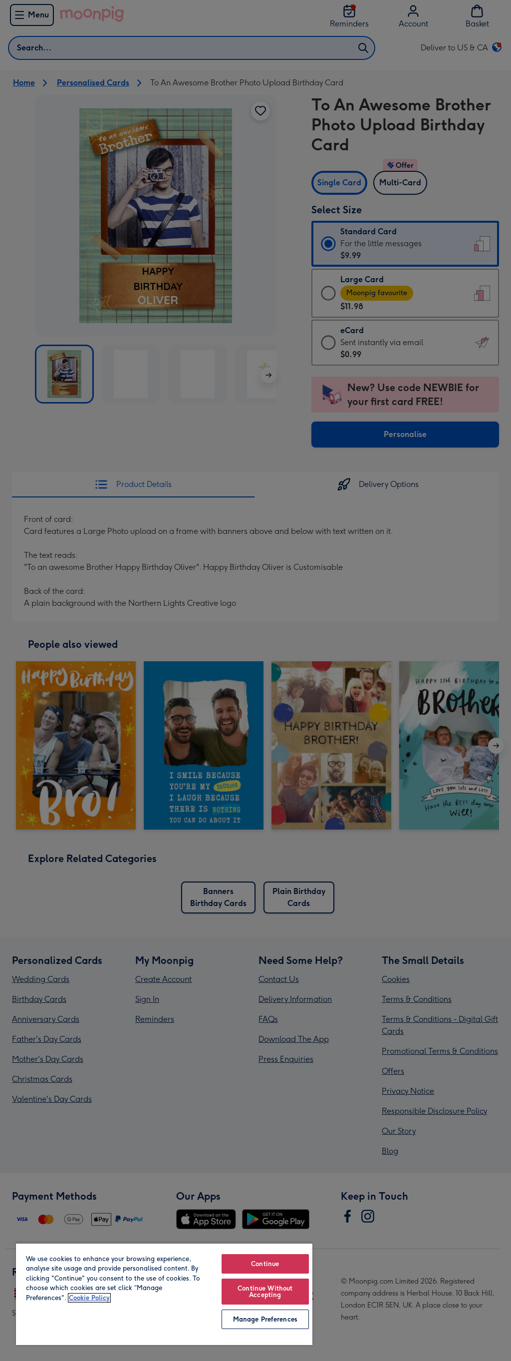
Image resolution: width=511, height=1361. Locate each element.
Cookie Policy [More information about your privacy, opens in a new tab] (89, 1298)
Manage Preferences (265, 1319)
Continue (265, 1264)
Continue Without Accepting (265, 1292)
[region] (164, 1294)
